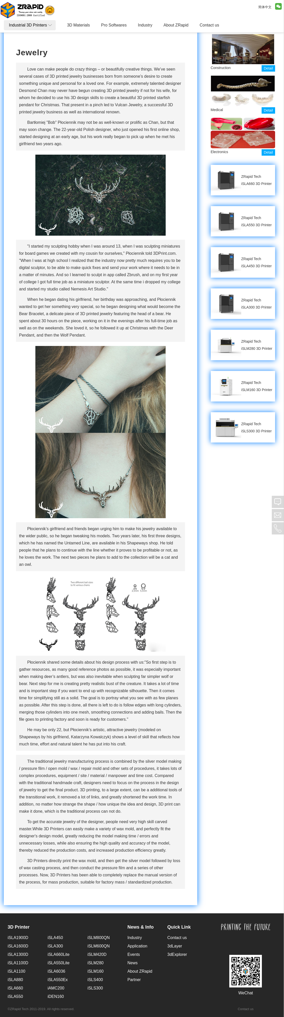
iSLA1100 (16, 971)
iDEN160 (56, 996)
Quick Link (179, 927)
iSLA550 (15, 996)
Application (137, 946)
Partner (134, 980)
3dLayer (174, 946)
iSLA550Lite (58, 963)
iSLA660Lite (58, 954)
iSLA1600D (18, 946)
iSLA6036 (56, 971)
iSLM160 (96, 971)
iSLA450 (55, 937)
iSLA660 (15, 988)
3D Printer (19, 927)
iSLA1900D (18, 937)
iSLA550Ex (58, 980)
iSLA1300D (18, 954)
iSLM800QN (99, 937)
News (132, 963)
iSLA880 (15, 980)
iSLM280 (96, 963)
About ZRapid (139, 971)
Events (133, 954)
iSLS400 (95, 980)
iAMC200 (56, 988)
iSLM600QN (99, 946)
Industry (134, 937)
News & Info (140, 927)
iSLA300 (55, 946)
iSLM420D (97, 954)
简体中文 (265, 7)
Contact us (177, 937)
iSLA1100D (18, 963)
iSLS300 (95, 988)
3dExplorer (177, 954)
